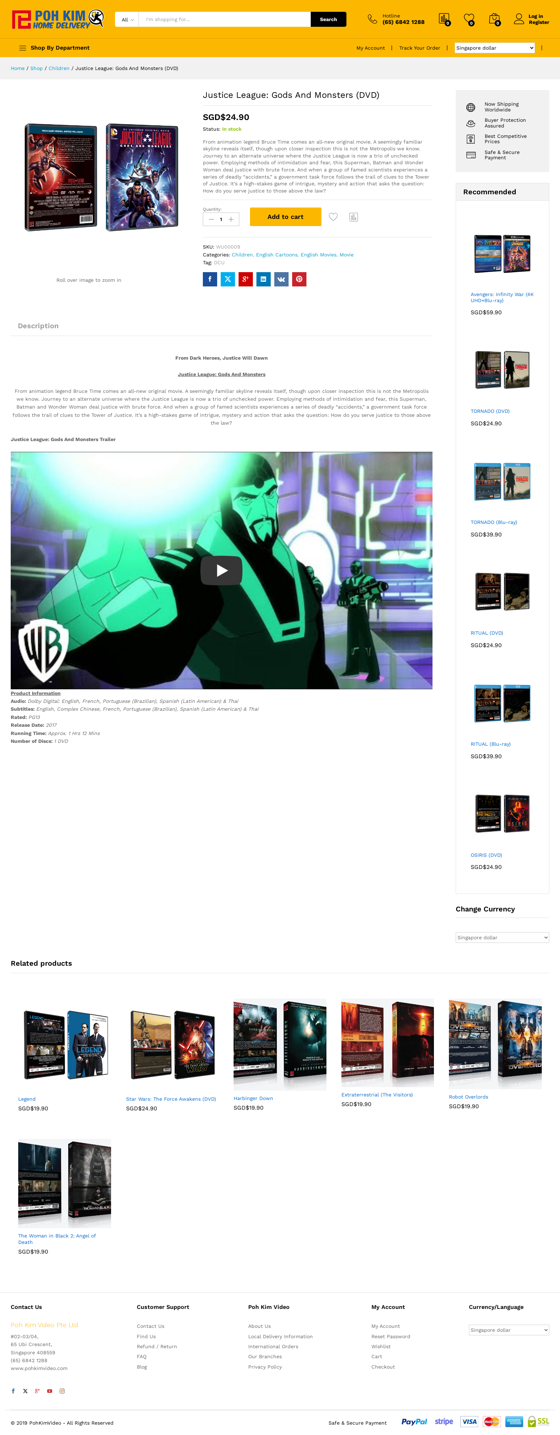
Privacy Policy (265, 1367)
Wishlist (381, 1346)
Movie (347, 255)
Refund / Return (157, 1346)
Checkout (383, 1367)
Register (539, 22)
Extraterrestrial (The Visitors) (377, 1095)
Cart (376, 1356)
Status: (211, 129)
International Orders (273, 1346)
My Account (370, 48)
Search (328, 19)
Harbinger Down (253, 1098)
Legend (27, 1099)
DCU (219, 262)
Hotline (391, 16)
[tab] (38, 329)
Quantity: (212, 209)
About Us (259, 1326)
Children (242, 255)
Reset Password (390, 1336)
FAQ (141, 1356)
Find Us (146, 1336)
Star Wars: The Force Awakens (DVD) (171, 1099)
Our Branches (265, 1356)
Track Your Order (419, 48)
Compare (354, 217)
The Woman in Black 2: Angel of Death (57, 1239)
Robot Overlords (468, 1097)
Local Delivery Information (280, 1336)
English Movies (318, 255)
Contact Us (150, 1326)
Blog (142, 1367)
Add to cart (286, 216)
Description (38, 325)
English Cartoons (277, 255)
